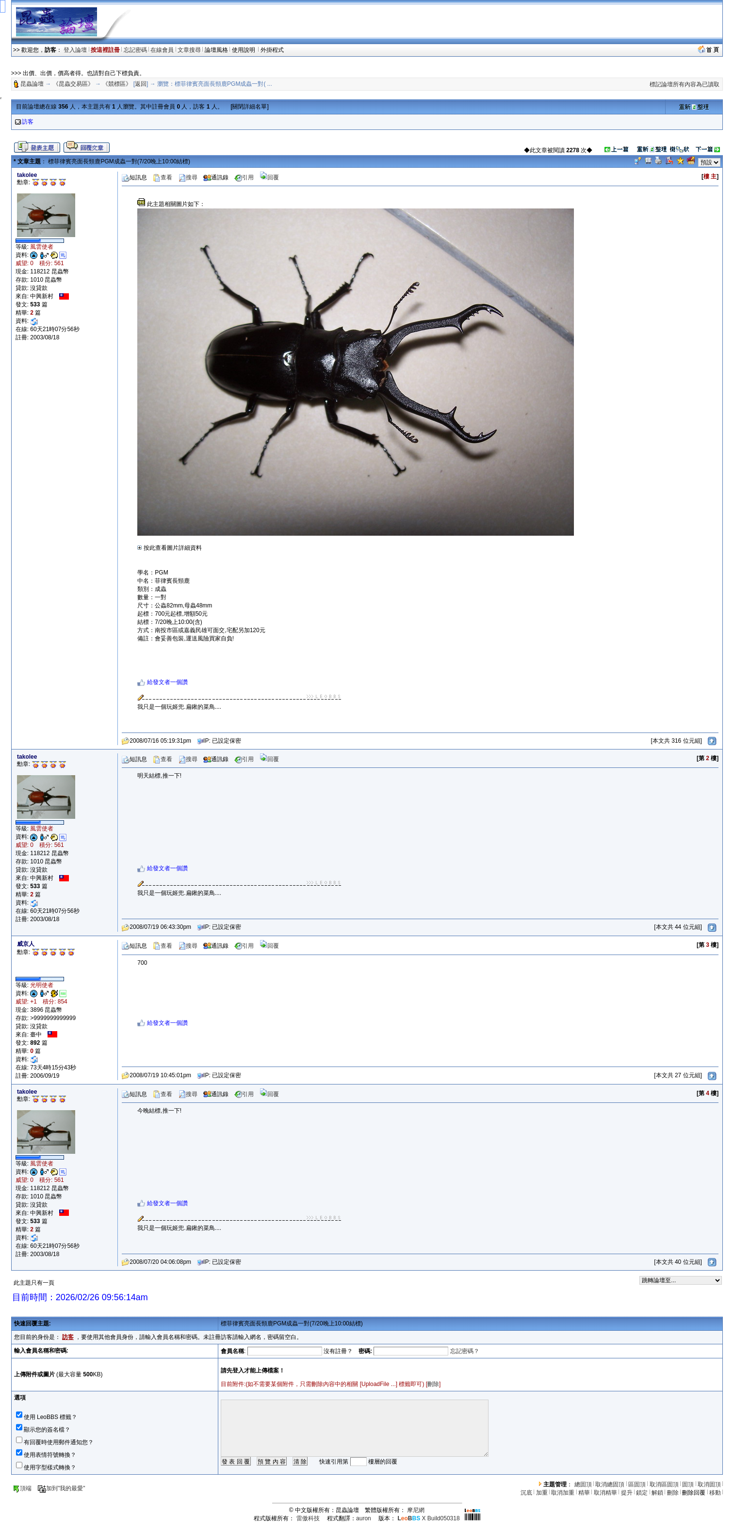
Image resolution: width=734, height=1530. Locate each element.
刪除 (433, 1384)
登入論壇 (75, 50)
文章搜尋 (189, 50)
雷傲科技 (308, 1518)
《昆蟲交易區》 (73, 83)
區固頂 (637, 1484)
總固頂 (583, 1484)
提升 (627, 1492)
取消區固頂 (664, 1484)
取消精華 (605, 1492)
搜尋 (187, 177)
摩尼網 (415, 1510)
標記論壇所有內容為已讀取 (684, 84)
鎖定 (642, 1492)
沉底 (526, 1492)
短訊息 (134, 177)
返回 (141, 83)
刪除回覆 (693, 1492)
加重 (542, 1492)
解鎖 (657, 1492)
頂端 (22, 1488)
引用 (244, 177)
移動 (715, 1492)
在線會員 (162, 50)
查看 (162, 177)
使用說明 (244, 50)
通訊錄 (215, 177)
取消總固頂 (609, 1484)
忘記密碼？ (464, 1351)
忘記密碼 (135, 50)
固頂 (688, 1484)
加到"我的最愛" (61, 1488)
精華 (584, 1492)
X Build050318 (428, 1518)
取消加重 (562, 1492)
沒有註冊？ (338, 1351)
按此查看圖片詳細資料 (169, 547)
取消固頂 (709, 1484)
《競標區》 (116, 83)
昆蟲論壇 (32, 83)
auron (363, 1518)
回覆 (269, 177)
